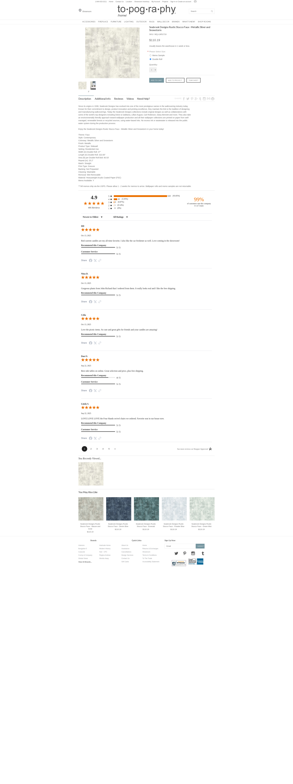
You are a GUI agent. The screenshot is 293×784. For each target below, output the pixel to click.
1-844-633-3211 (101, 2)
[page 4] (103, 449)
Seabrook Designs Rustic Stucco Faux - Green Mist (201, 525)
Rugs (151, 21)
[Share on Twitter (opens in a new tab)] (95, 261)
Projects (164, 2)
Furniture (116, 21)
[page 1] (84, 449)
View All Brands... (85, 562)
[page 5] (109, 449)
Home (110, 2)
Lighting (129, 21)
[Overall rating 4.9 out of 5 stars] (94, 203)
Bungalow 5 (82, 549)
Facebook (166, 553)
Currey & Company (85, 555)
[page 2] (91, 449)
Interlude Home (105, 545)
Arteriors (81, 545)
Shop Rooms (204, 21)
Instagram (193, 553)
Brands (176, 21)
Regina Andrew (104, 555)
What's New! (188, 21)
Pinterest (185, 553)
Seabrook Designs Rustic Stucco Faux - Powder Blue (173, 525)
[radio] (146, 196)
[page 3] (97, 449)
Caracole (81, 552)
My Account (155, 2)
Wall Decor (163, 21)
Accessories (88, 21)
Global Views (83, 558)
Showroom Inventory (141, 2)
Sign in (172, 2)
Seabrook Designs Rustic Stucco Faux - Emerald (146, 525)
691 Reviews (94, 208)
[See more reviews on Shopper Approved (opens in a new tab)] (99, 261)
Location (128, 2)
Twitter (176, 553)
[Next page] (115, 449)
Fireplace (103, 21)
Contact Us (119, 2)
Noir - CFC (103, 552)
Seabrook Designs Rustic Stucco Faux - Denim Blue (118, 525)
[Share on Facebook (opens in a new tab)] (90, 261)
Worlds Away (104, 558)
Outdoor (141, 21)
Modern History (104, 549)
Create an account (184, 2)
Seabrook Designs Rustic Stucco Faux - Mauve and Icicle (90, 526)
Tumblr (203, 553)
